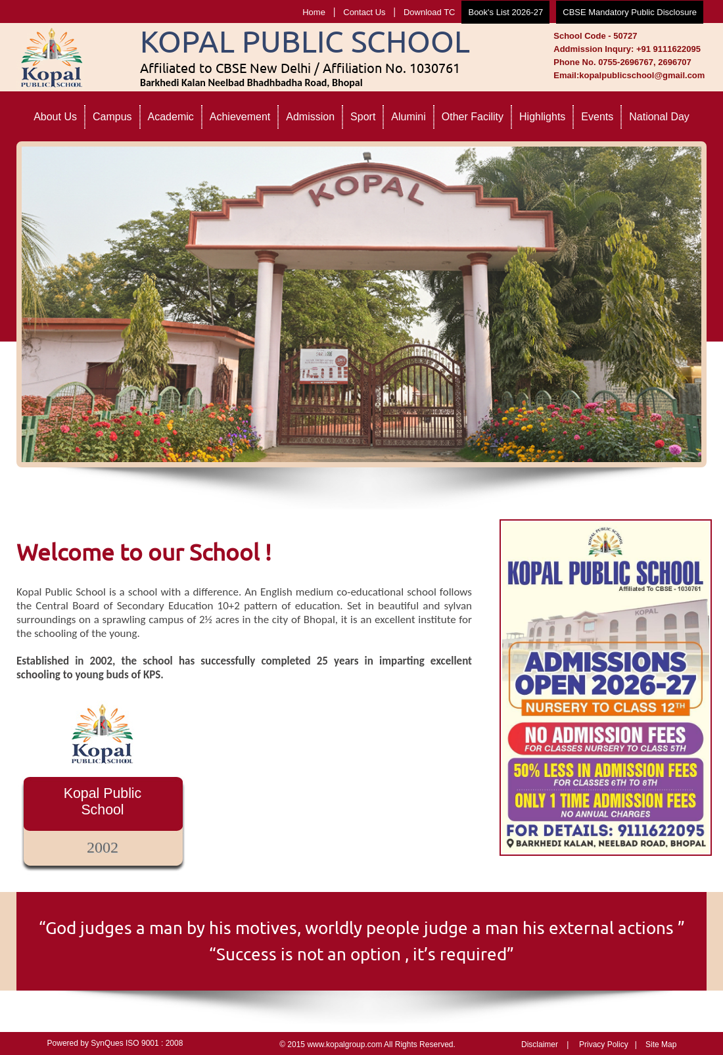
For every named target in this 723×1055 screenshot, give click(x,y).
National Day (659, 116)
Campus (112, 116)
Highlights (542, 116)
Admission (310, 116)
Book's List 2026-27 (505, 12)
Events (597, 116)
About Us (55, 116)
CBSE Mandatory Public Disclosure (630, 12)
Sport (362, 116)
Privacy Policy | (608, 1044)
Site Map (660, 1044)
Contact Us (364, 12)
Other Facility (472, 116)
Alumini (408, 116)
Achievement (240, 116)
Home (313, 12)
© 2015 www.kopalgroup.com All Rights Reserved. (367, 1044)
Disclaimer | (545, 1044)
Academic (171, 116)
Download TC (429, 12)
